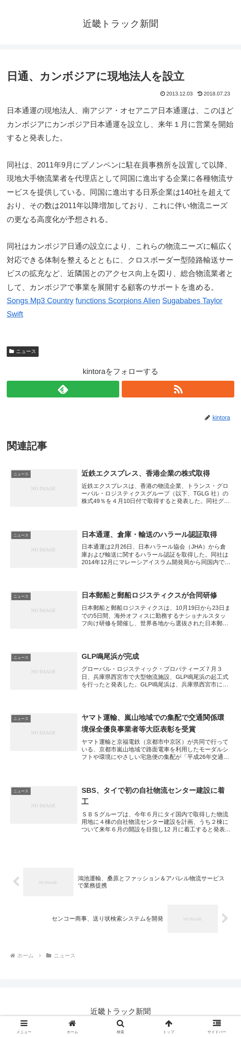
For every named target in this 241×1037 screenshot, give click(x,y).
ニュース (22, 351)
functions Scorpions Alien (118, 301)
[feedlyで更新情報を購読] (63, 389)
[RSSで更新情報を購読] (178, 389)
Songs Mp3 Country (40, 301)
